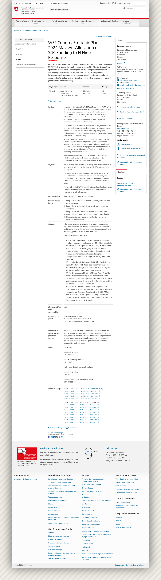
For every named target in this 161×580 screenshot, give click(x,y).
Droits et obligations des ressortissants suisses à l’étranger (61, 554)
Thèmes (118, 521)
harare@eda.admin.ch (129, 80)
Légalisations (86, 504)
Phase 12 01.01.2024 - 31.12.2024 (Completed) (82, 393)
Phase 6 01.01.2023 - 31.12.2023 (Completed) (81, 410)
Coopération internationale (129, 23)
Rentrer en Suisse (54, 546)
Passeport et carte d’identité (91, 485)
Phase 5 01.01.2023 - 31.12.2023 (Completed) (81, 412)
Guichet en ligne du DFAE (51, 448)
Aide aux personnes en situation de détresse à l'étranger (97, 496)
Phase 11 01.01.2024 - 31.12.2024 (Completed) (82, 396)
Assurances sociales (88, 511)
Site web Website (126, 89)
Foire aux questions (55, 497)
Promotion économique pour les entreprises (97, 554)
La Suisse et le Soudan (109, 23)
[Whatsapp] (60, 437)
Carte (121, 63)
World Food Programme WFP (126, 184)
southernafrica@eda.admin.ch (132, 85)
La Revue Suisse (87, 544)
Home (16, 30)
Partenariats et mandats (124, 527)
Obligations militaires (89, 518)
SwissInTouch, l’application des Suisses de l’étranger (96, 558)
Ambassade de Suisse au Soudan (25, 479)
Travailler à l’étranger (55, 539)
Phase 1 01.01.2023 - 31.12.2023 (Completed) (81, 422)
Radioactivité (52, 507)
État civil (85, 550)
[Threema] (57, 437)
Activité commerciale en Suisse (126, 493)
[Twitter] (52, 437)
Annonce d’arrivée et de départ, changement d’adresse (93, 480)
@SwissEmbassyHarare (130, 148)
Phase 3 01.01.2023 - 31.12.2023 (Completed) (81, 417)
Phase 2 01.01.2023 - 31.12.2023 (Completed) (81, 420)
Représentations (22, 23)
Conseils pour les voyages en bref (59, 482)
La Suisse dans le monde (59, 3)
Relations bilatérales (123, 502)
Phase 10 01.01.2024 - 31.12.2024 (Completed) (82, 398)
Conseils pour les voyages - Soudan (60, 479)
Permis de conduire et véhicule (92, 492)
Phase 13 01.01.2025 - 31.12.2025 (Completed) (82, 391)
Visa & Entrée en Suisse (89, 23)
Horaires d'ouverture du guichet (131, 112)
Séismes (50, 504)
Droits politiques (87, 488)
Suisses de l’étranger (55, 550)
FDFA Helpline (123, 128)
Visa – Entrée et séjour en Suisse (127, 479)
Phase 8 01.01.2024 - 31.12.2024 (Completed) (81, 405)
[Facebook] (49, 437)
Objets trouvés (87, 514)
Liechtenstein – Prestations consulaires (95, 531)
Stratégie (119, 517)
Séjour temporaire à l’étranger (58, 536)
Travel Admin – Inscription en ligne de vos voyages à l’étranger (96, 536)
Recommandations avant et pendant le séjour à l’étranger (62, 487)
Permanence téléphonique (129, 107)
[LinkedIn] (54, 437)
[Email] (62, 437)
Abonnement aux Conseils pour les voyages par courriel (63, 519)
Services (74, 23)
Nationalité (86, 547)
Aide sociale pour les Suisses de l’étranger (96, 500)
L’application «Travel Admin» (58, 523)
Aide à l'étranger (54, 511)
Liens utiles (86, 540)
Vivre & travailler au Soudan (60, 23)
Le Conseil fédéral (25, 3)
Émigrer (51, 533)
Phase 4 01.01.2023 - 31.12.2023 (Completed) (81, 415)
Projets (118, 524)
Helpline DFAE (112, 448)
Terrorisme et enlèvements (57, 500)
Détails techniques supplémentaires (63, 428)
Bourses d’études (88, 528)
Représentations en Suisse (57, 559)
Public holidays (125, 118)
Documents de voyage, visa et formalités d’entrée (62, 493)
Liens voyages (53, 514)
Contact (120, 40)
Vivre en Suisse (121, 486)
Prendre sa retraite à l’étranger (58, 543)
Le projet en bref (56, 101)
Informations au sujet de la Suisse (127, 489)
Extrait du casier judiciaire (91, 521)
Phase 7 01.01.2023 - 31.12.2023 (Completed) (81, 407)
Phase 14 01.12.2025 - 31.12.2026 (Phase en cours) (83, 389)
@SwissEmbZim (127, 144)
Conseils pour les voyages (40, 23)
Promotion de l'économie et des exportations (127, 507)
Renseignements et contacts (125, 482)
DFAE (41, 3)
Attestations (86, 507)
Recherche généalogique (91, 524)
